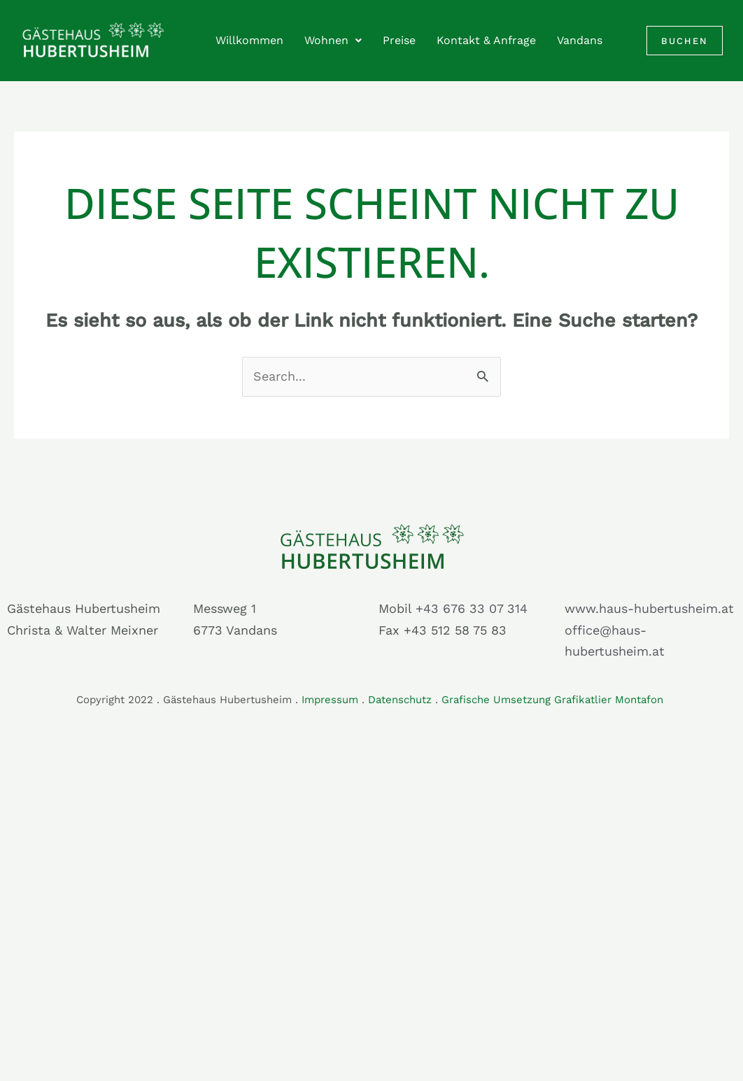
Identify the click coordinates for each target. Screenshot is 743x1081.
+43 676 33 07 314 (472, 608)
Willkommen (249, 40)
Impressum (330, 699)
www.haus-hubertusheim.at (649, 608)
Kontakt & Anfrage (486, 40)
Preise (399, 40)
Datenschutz (400, 699)
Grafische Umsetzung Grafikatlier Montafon (554, 699)
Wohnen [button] (333, 40)
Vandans (579, 40)
